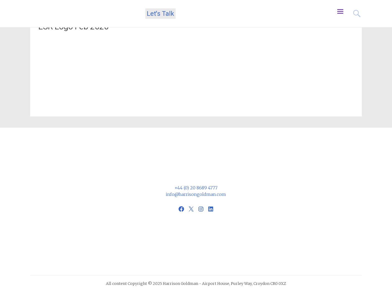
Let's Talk (160, 13)
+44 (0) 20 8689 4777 (196, 187)
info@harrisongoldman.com (196, 194)
